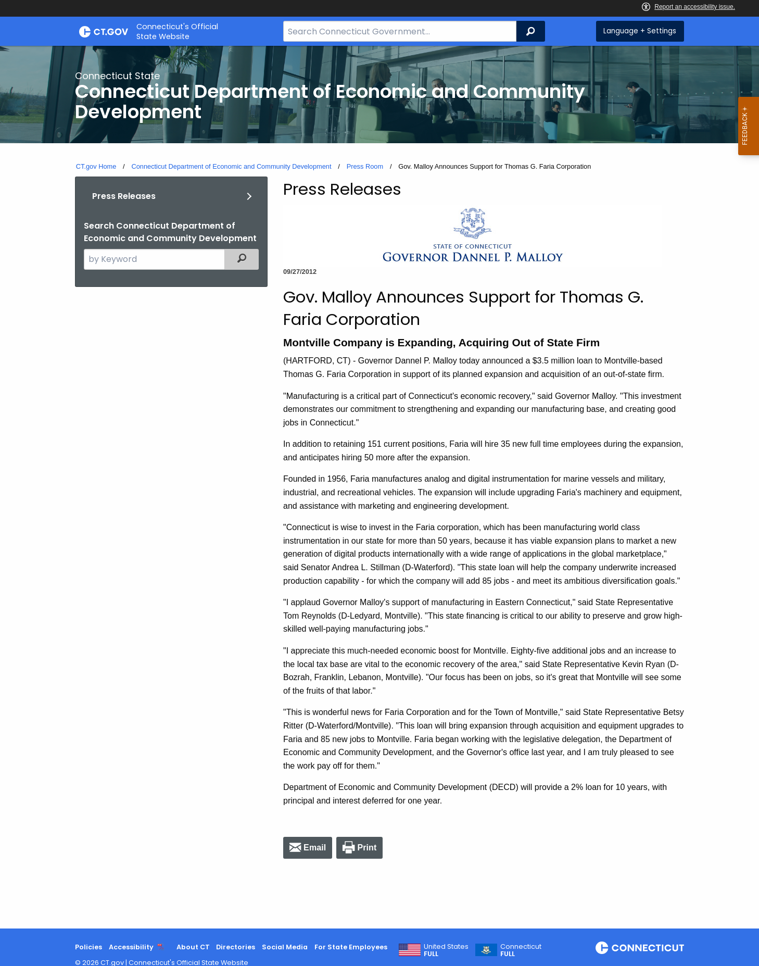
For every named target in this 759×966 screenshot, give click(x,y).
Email (314, 847)
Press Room (365, 166)
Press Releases (124, 196)
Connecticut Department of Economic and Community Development (231, 166)
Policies (88, 947)
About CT (193, 947)
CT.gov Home (96, 166)
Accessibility (131, 947)
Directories (235, 947)
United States (446, 950)
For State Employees (350, 947)
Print (366, 847)
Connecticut (520, 950)
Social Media (285, 947)
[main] (379, 487)
